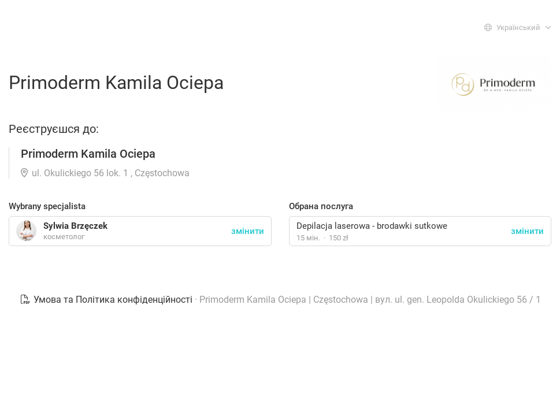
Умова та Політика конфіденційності (107, 299)
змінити (527, 231)
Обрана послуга (321, 206)
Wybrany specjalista (47, 206)
